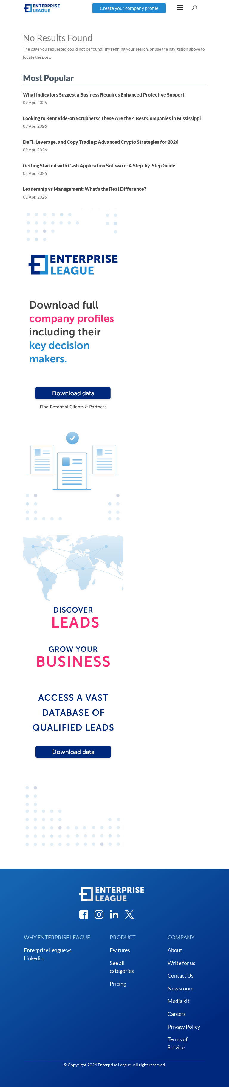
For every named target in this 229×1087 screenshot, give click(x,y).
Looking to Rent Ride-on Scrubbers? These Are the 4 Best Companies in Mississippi (112, 118)
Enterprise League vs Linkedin (48, 954)
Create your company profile (129, 8)
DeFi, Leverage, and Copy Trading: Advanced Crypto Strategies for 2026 (100, 142)
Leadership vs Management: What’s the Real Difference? (84, 189)
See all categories (122, 967)
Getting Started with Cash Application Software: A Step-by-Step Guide (99, 165)
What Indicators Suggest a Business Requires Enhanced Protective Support (103, 94)
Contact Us (181, 975)
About (175, 950)
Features (120, 950)
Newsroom (181, 988)
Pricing (118, 983)
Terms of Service (178, 1043)
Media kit (179, 1001)
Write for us (181, 963)
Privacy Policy (184, 1026)
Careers (177, 1013)
